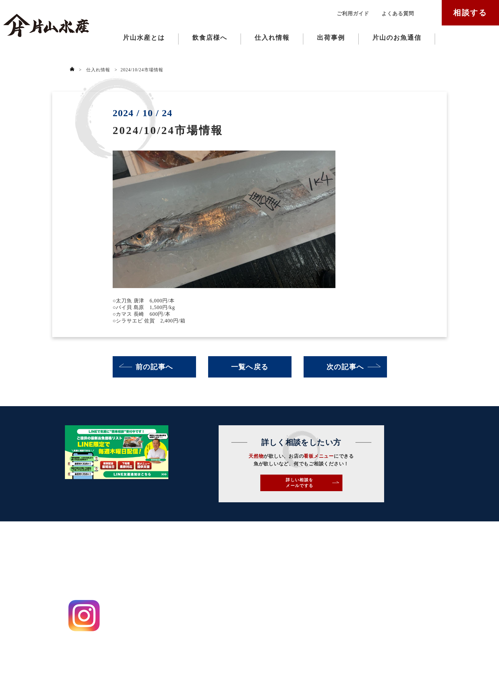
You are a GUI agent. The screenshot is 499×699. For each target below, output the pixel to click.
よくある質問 (398, 13)
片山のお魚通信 (396, 37)
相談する (470, 13)
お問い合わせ (285, 565)
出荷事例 (331, 37)
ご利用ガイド (353, 13)
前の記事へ (154, 367)
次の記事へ (345, 367)
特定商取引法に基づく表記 (92, 653)
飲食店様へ (209, 37)
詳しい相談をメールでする (351, 486)
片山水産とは (144, 37)
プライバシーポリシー (87, 642)
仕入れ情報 (272, 37)
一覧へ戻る (250, 367)
